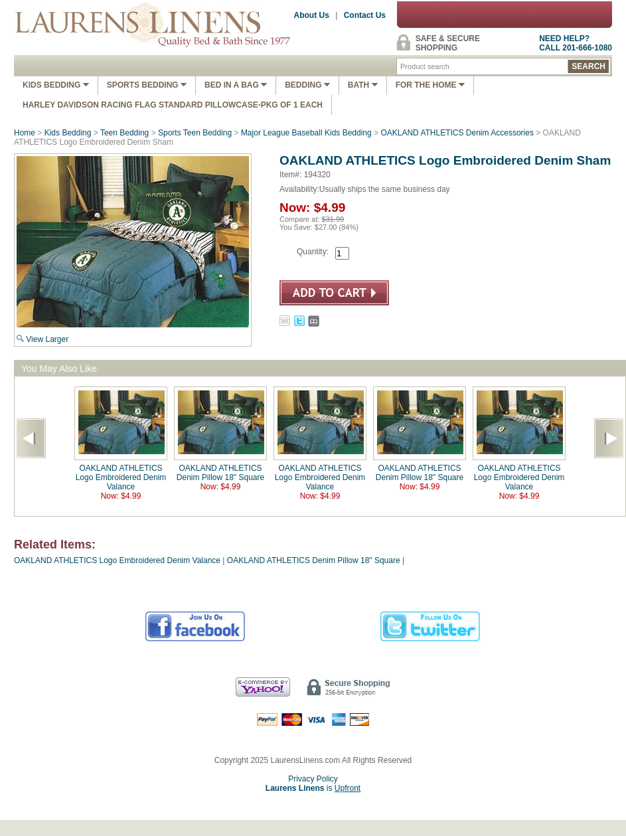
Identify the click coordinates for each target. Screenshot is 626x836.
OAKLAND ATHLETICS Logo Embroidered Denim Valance (121, 477)
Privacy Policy (313, 779)
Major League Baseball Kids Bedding (306, 132)
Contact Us (365, 15)
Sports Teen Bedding (195, 132)
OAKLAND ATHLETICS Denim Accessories (457, 132)
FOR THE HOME (430, 85)
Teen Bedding (124, 132)
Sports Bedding (147, 85)
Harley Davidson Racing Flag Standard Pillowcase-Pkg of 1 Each (173, 105)
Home (24, 132)
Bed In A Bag (235, 85)
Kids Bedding (56, 85)
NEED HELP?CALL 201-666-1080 (575, 43)
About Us (311, 15)
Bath (363, 85)
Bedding (307, 85)
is (313, 788)
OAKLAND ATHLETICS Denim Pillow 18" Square (220, 472)
